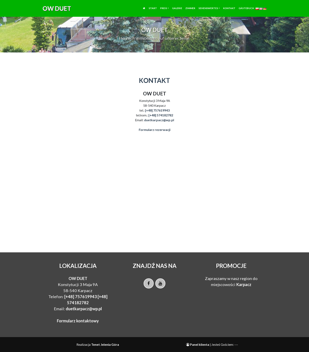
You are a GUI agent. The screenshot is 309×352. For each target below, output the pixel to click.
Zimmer (190, 10)
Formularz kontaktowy (78, 320)
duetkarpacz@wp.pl (159, 120)
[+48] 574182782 (160, 115)
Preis (163, 10)
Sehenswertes (208, 10)
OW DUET (57, 10)
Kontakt (229, 10)
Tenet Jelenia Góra (105, 344)
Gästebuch (246, 10)
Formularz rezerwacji (154, 130)
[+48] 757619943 (157, 110)
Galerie (177, 10)
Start (153, 10)
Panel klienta (198, 344)
